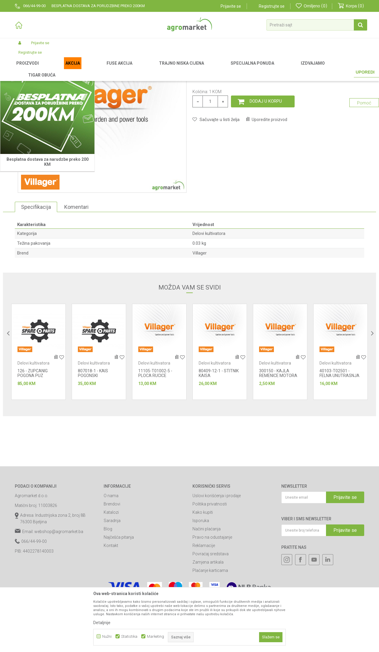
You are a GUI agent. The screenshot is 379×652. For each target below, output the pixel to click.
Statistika (129, 636)
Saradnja (112, 582)
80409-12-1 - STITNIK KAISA (219, 435)
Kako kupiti (202, 574)
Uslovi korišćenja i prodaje (216, 557)
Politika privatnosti (209, 566)
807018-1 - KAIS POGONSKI (93, 435)
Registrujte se (272, 6)
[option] (38, 414)
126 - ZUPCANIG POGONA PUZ (32, 435)
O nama (111, 557)
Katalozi (111, 574)
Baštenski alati (100, 69)
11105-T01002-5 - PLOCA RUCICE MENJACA (155, 437)
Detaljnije (101, 622)
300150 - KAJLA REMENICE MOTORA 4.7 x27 (278, 437)
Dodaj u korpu (266, 163)
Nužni (107, 636)
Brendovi (112, 566)
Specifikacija (36, 269)
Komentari (76, 269)
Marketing (155, 636)
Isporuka (200, 582)
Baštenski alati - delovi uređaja (141, 69)
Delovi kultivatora (185, 69)
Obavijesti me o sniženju (341, 135)
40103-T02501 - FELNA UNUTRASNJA (339, 435)
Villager (199, 315)
